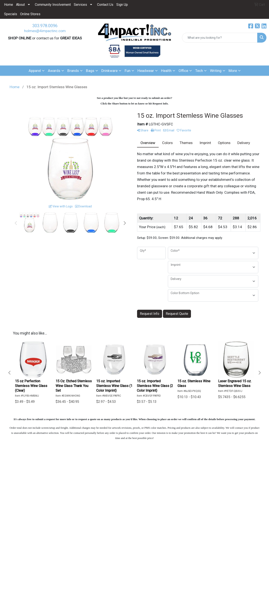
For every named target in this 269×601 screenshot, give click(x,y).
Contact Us (105, 5)
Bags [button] (90, 70)
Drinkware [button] (109, 70)
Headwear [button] (145, 70)
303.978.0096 (45, 25)
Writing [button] (216, 70)
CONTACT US (26, 494)
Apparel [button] (35, 70)
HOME (20, 476)
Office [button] (183, 70)
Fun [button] (127, 70)
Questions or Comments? (35, 503)
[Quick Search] (219, 38)
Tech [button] (199, 70)
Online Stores (30, 14)
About (20, 5)
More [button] (233, 70)
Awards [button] (54, 70)
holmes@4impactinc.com (45, 31)
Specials (10, 14)
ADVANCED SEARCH (31, 488)
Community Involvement (53, 5)
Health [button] (166, 70)
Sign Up (122, 5)
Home (8, 5)
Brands (73, 70)
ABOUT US (24, 482)
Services (80, 5)
